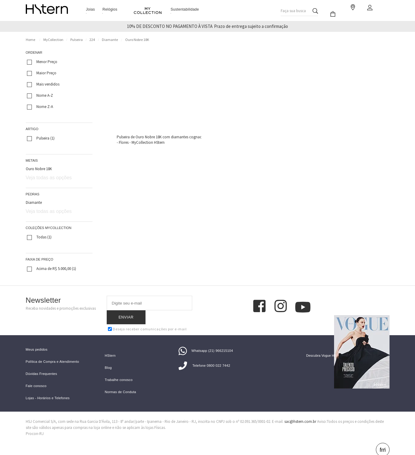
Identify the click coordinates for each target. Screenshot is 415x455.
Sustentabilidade (185, 9)
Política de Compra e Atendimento (52, 351)
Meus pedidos (37, 339)
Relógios (109, 9)
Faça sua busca (293, 9)
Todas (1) (39, 237)
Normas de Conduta (120, 382)
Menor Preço (42, 62)
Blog (108, 357)
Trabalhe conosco (119, 370)
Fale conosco (36, 376)
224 (92, 39)
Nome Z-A (40, 107)
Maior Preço (41, 73)
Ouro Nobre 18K (137, 39)
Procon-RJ (35, 423)
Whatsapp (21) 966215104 (206, 340)
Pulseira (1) (41, 138)
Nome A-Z (40, 95)
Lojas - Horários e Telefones (48, 388)
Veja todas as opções (49, 177)
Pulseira (76, 39)
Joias (90, 9)
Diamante (110, 39)
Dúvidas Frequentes (41, 364)
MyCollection (53, 39)
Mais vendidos (43, 84)
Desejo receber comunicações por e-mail (147, 315)
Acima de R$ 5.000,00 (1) (51, 268)
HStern (110, 345)
